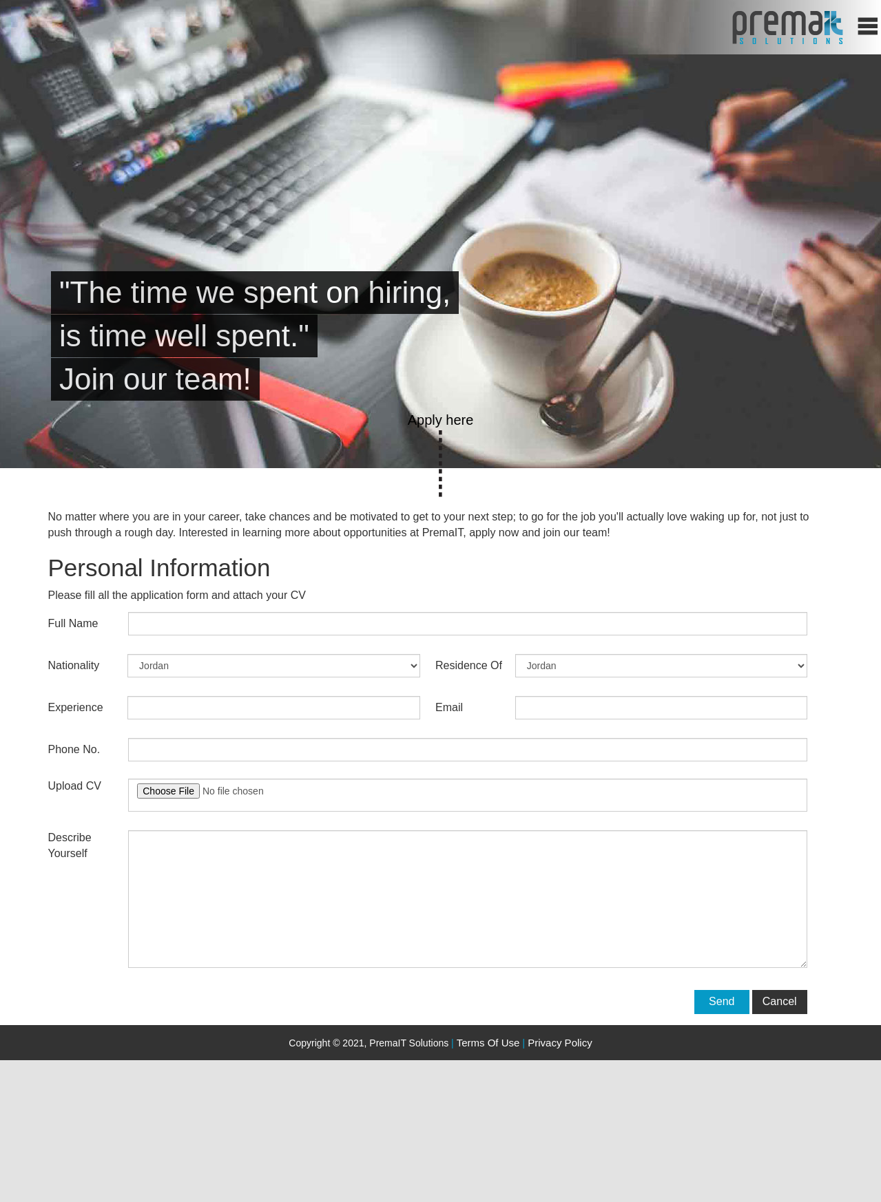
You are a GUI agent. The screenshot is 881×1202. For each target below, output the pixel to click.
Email (449, 707)
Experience (75, 707)
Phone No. (74, 749)
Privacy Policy (557, 1042)
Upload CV (74, 786)
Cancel (780, 1001)
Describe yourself (70, 845)
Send (721, 1001)
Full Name (73, 623)
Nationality (74, 665)
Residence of (468, 665)
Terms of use (488, 1042)
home (787, 27)
